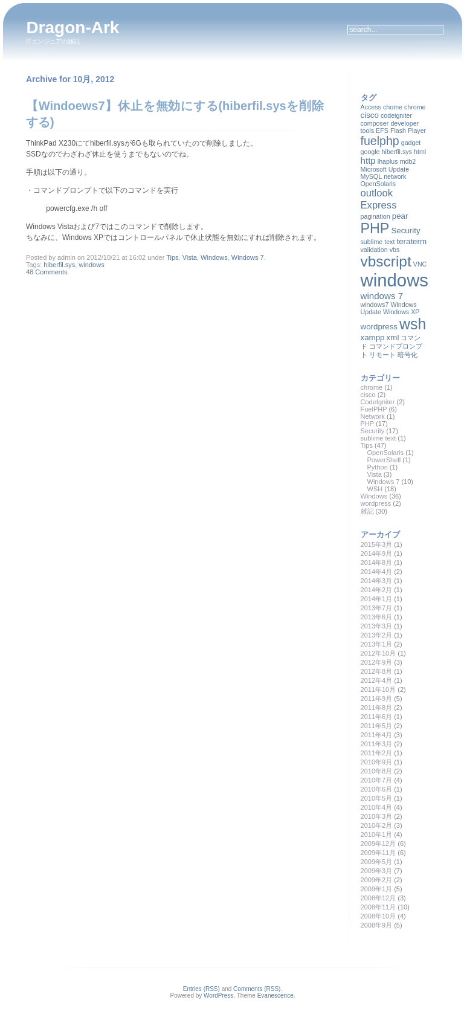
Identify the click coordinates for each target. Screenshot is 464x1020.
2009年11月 (378, 852)
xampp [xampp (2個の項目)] (373, 337)
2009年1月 (377, 888)
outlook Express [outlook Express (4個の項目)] (379, 199)
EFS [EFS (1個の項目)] (382, 130)
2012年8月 (377, 671)
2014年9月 (377, 553)
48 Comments (46, 272)
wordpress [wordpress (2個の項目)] (379, 326)
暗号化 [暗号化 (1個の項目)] (407, 354)
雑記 (367, 511)
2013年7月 (377, 608)
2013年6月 (377, 617)
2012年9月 (377, 662)
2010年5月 (377, 798)
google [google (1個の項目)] (370, 151)
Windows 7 (247, 257)
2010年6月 (377, 789)
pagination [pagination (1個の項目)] (375, 216)
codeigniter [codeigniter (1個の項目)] (396, 115)
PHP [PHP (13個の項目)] (375, 228)
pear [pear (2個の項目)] (400, 216)
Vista (189, 257)
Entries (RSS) (201, 989)
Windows (214, 257)
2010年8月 (377, 771)
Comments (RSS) (256, 989)
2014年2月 (377, 589)
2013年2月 (377, 635)
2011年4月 (377, 734)
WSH (375, 488)
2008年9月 (377, 925)
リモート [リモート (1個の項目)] (382, 354)
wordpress (376, 503)
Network (373, 416)
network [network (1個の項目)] (395, 176)
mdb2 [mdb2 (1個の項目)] (408, 161)
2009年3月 (377, 870)
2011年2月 (377, 753)
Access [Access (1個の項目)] (371, 107)
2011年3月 (377, 743)
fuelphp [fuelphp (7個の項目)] (380, 140)
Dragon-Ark (72, 27)
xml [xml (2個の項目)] (393, 337)
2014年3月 (377, 580)
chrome (372, 387)
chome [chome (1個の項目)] (392, 107)
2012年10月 (378, 653)
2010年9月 (377, 762)
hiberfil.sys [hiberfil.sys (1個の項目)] (397, 151)
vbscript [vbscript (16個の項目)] (386, 261)
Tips (172, 257)
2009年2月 (377, 879)
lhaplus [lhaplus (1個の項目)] (388, 161)
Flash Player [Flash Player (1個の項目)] (408, 130)
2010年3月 (377, 816)
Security (373, 430)
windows (91, 264)
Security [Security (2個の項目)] (405, 230)
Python (377, 467)
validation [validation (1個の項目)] (374, 249)
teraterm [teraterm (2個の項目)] (411, 241)
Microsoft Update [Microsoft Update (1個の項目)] (385, 169)
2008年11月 (378, 907)
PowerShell (384, 459)
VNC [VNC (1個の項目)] (420, 264)
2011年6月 (377, 716)
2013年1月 (377, 644)
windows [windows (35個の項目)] (394, 280)
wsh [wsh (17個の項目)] (412, 323)
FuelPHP (374, 409)
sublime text (378, 438)
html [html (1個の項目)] (420, 151)
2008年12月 (378, 898)
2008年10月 (378, 916)
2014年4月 (377, 571)
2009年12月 (378, 843)
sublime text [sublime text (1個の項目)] (378, 241)
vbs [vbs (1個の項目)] (395, 249)
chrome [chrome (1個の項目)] (415, 107)
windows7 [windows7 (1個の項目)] (375, 304)
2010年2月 (377, 825)
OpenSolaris (385, 452)
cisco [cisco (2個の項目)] (370, 115)
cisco (368, 394)
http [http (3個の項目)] (368, 160)
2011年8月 (377, 707)
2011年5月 (377, 725)
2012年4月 (377, 680)
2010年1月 (377, 834)
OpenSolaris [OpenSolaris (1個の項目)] (378, 183)
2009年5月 (377, 861)
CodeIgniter (378, 401)
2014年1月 (377, 598)
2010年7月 (377, 780)
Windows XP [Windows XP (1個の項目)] (401, 311)
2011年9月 (377, 698)
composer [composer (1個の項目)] (375, 123)
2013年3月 (377, 626)
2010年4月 (377, 807)
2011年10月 (378, 689)
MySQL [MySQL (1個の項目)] (371, 176)
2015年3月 (377, 544)
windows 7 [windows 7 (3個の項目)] (382, 296)
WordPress (218, 995)
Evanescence (275, 995)
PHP (367, 423)
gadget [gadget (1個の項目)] (411, 142)
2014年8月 (377, 562)
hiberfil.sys (59, 264)
